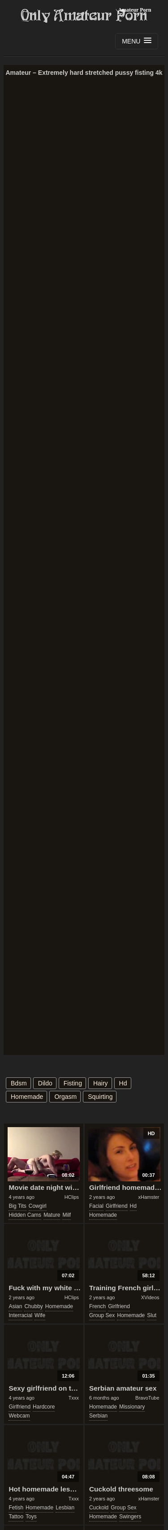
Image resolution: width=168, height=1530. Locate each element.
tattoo (16, 1516)
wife (39, 1315)
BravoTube (147, 1397)
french (97, 1306)
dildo (45, 1083)
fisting (73, 1083)
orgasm (65, 1096)
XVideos (150, 1297)
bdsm (19, 1083)
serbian (98, 1416)
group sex (102, 1315)
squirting (100, 1096)
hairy (100, 1083)
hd (123, 1083)
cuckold (98, 1507)
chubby (33, 1306)
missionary (132, 1407)
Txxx (74, 1397)
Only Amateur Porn (84, 15)
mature (51, 1215)
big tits (17, 1206)
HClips (72, 1197)
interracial (20, 1315)
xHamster (148, 1197)
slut (151, 1315)
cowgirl (38, 1206)
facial (96, 1206)
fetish (16, 1507)
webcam (19, 1416)
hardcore (44, 1407)
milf (66, 1215)
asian (15, 1306)
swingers (130, 1516)
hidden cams (25, 1215)
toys (31, 1516)
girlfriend (117, 1206)
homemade (27, 1096)
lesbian (65, 1507)
